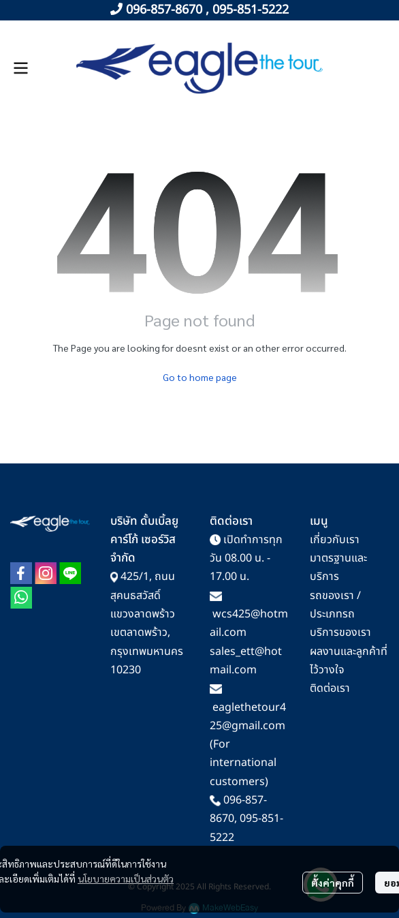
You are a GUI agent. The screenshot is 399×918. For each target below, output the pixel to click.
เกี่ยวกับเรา (335, 540)
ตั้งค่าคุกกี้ (332, 882)
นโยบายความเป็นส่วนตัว (126, 878)
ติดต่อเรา (330, 688)
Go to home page (200, 377)
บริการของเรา (340, 632)
